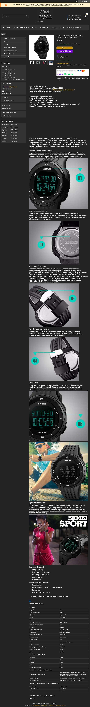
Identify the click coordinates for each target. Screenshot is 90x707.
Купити (65, 48)
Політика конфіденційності (57, 705)
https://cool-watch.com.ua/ (64, 90)
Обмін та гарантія (74, 27)
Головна (6, 27)
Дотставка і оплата (10, 48)
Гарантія (6, 57)
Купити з (65, 51)
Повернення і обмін (10, 51)
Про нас (33, 27)
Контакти (44, 27)
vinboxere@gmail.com (10, 87)
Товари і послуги (20, 27)
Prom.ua (55, 703)
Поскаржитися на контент (39, 705)
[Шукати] (26, 16)
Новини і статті (57, 27)
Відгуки (6, 44)
